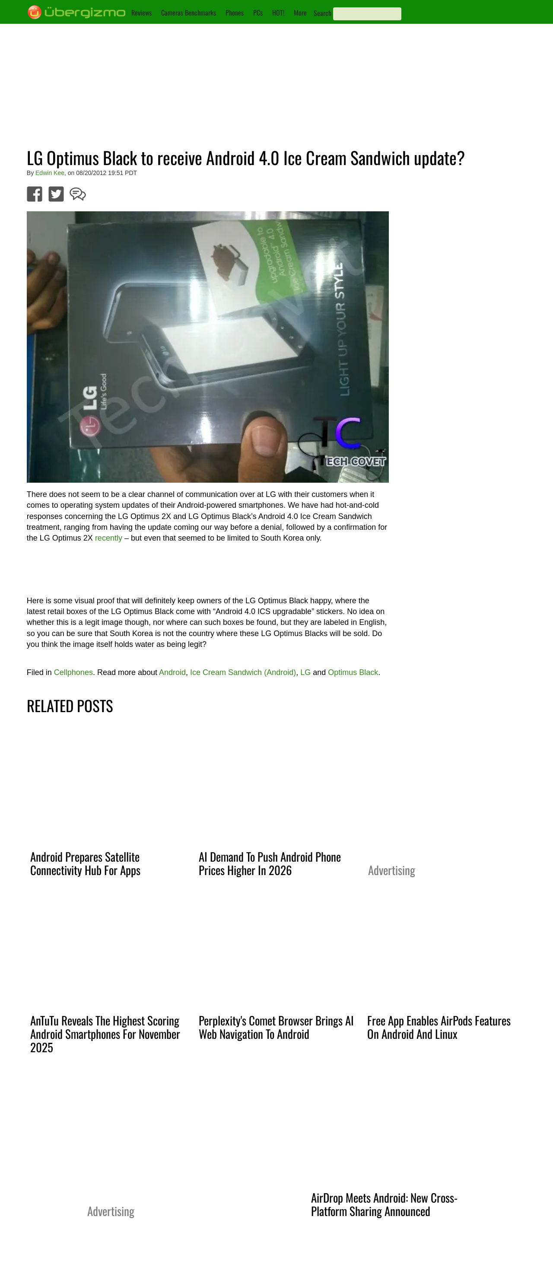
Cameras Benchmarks (188, 12)
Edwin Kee (49, 172)
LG (305, 672)
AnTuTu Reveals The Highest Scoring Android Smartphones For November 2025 (105, 1034)
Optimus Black (353, 672)
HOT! (278, 12)
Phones (235, 12)
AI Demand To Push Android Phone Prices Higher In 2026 (270, 863)
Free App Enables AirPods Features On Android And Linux (439, 1027)
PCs (258, 12)
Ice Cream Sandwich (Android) (243, 672)
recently (108, 538)
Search (322, 13)
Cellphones (73, 672)
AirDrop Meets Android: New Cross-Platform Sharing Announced (384, 1204)
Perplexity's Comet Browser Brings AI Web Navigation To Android (276, 1027)
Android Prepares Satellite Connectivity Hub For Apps (85, 863)
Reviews (141, 12)
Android (172, 672)
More (300, 12)
